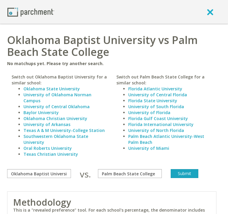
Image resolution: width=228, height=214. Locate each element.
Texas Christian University (50, 154)
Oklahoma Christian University (55, 118)
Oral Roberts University (47, 148)
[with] (130, 173)
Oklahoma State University (51, 89)
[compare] (39, 173)
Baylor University (41, 112)
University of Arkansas (46, 124)
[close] (210, 11)
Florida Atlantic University (155, 89)
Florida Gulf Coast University (158, 118)
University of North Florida (156, 130)
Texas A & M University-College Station (64, 130)
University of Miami (148, 148)
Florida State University (152, 100)
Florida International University (161, 124)
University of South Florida (156, 106)
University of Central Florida (157, 94)
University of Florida (149, 112)
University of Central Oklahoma (56, 106)
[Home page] (30, 12)
